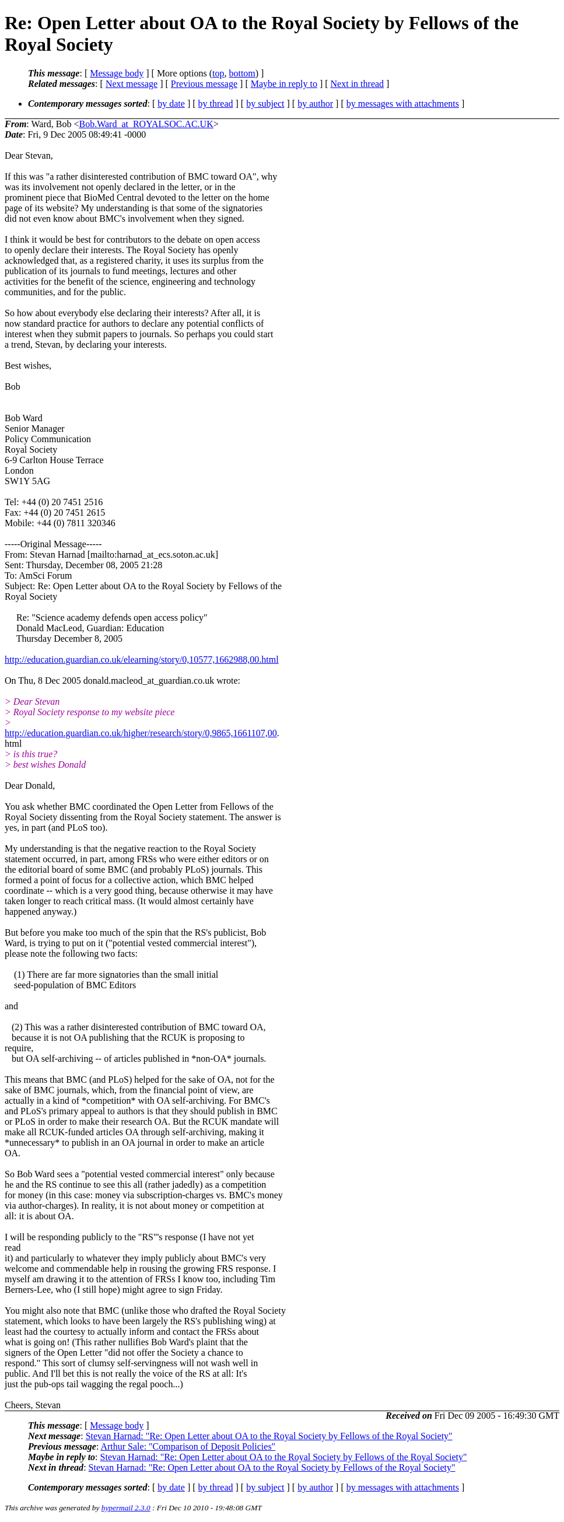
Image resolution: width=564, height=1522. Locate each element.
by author (315, 104)
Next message (131, 84)
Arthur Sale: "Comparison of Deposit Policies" (187, 1446)
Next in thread (357, 84)
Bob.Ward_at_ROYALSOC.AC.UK (146, 124)
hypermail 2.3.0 (125, 1507)
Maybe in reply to (284, 84)
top (218, 73)
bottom (242, 73)
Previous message (204, 84)
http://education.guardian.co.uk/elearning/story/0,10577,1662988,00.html (142, 659)
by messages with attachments (402, 104)
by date (171, 104)
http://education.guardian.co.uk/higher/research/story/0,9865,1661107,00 (141, 733)
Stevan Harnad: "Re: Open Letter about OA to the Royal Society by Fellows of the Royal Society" (269, 1436)
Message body (116, 73)
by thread (215, 104)
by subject (265, 104)
